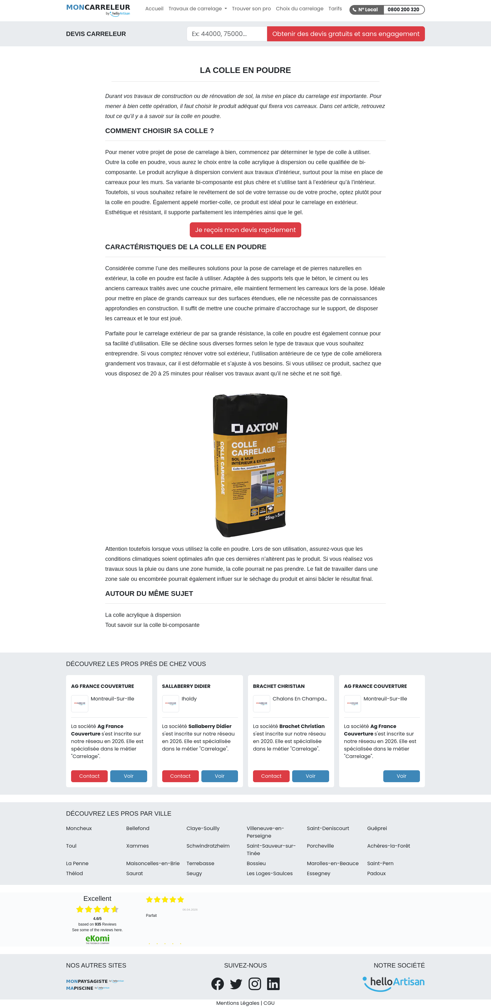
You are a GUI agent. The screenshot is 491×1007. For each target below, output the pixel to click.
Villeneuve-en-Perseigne (265, 832)
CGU (269, 1003)
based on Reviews (97, 922)
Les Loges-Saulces (270, 873)
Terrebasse (200, 863)
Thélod (74, 873)
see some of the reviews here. (97, 930)
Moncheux (79, 828)
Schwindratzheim (208, 845)
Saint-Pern (380, 863)
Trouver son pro (251, 8)
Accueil (154, 8)
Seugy (194, 873)
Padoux (376, 873)
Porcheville (320, 845)
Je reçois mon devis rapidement (245, 229)
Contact (89, 776)
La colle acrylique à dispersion (143, 615)
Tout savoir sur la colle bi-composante (152, 625)
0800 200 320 (403, 9)
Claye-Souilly (203, 828)
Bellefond (137, 828)
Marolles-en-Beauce (333, 863)
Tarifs (335, 8)
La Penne (77, 863)
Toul (71, 845)
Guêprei (377, 828)
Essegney (318, 873)
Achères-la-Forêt (388, 845)
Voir (128, 776)
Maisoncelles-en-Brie (153, 863)
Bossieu (256, 863)
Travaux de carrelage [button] (195, 8)
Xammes (137, 845)
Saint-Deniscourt (328, 828)
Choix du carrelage (299, 8)
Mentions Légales (237, 1003)
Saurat (134, 873)
